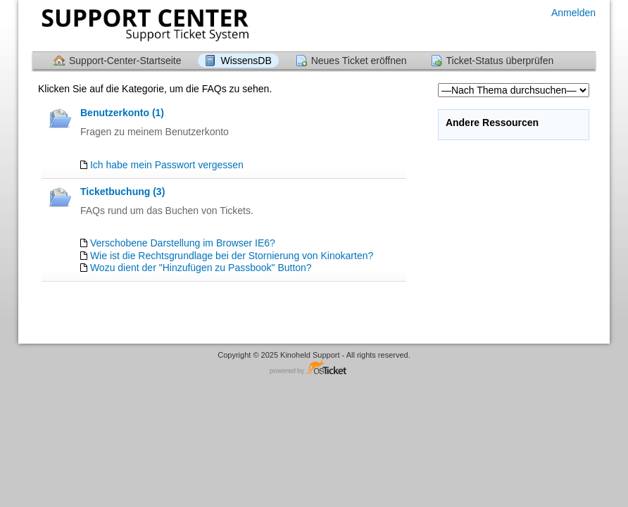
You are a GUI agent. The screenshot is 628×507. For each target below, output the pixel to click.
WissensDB (245, 60)
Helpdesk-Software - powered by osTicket (314, 369)
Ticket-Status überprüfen (500, 60)
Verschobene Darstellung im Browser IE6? (182, 243)
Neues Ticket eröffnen (359, 60)
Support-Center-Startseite (125, 60)
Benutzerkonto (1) (122, 112)
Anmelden (573, 12)
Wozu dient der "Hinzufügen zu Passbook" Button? (201, 267)
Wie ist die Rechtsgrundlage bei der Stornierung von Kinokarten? (231, 255)
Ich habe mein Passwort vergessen (167, 164)
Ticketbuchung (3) (122, 191)
